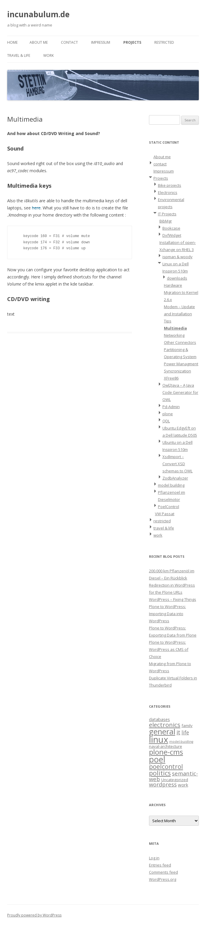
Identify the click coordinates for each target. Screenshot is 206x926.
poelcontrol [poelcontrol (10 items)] (166, 766)
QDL (166, 421)
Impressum (100, 42)
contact (69, 42)
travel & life (18, 55)
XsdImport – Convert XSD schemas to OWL (177, 464)
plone (167, 413)
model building (171, 485)
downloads (177, 278)
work (48, 55)
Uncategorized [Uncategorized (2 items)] (174, 779)
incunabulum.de (38, 14)
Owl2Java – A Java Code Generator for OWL (180, 392)
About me (39, 42)
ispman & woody (177, 256)
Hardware (173, 285)
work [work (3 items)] (183, 785)
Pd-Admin (171, 406)
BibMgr (165, 221)
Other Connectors (180, 342)
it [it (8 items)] (178, 732)
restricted (164, 42)
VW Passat (164, 513)
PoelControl (168, 506)
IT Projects (167, 214)
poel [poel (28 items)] (157, 759)
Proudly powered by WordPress (34, 915)
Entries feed (160, 865)
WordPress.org (162, 879)
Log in (154, 858)
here (36, 208)
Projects (132, 42)
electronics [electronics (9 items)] (164, 724)
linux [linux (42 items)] (158, 739)
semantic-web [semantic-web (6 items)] (173, 776)
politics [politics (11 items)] (160, 773)
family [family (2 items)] (187, 725)
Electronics (167, 192)
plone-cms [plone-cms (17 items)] (166, 752)
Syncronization (177, 371)
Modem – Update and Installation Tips (179, 314)
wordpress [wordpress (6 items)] (163, 784)
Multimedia (175, 328)
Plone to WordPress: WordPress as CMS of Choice (168, 649)
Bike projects (169, 185)
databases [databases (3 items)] (159, 719)
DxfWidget (171, 235)
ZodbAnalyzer (175, 478)
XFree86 (171, 378)
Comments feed (163, 872)
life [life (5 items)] (185, 732)
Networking (174, 335)
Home (12, 42)
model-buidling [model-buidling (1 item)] (181, 741)
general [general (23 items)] (162, 731)
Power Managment (181, 363)
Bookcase (171, 228)
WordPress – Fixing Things (172, 599)
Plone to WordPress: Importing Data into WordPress (167, 613)
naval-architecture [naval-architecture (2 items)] (165, 746)
